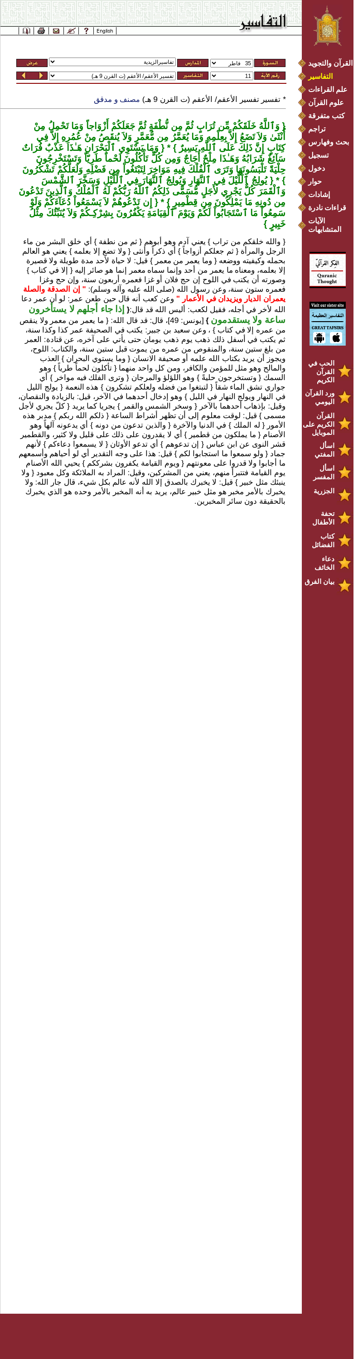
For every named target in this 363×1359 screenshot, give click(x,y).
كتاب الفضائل (323, 540)
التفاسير (320, 76)
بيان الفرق (319, 581)
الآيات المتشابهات (324, 225)
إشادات (319, 194)
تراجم (316, 129)
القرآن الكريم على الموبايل (318, 424)
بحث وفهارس (330, 142)
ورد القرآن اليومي (319, 397)
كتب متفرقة (326, 116)
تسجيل (318, 155)
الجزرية (324, 491)
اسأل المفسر (323, 472)
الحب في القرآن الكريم (321, 371)
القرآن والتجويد (330, 63)
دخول (316, 168)
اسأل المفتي (324, 450)
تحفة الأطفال (323, 518)
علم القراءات (328, 89)
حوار (315, 181)
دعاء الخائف (324, 563)
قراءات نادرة (327, 208)
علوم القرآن (326, 102)
